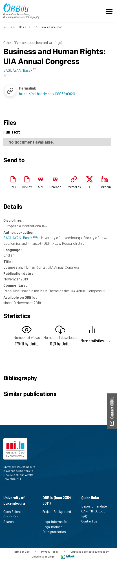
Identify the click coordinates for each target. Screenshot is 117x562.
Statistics (12, 517)
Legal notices (54, 527)
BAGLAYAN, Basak (20, 237)
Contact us (91, 521)
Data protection (56, 532)
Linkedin (104, 187)
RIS (13, 187)
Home (22, 26)
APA (41, 187)
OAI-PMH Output (95, 511)
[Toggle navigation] (110, 11)
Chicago (55, 187)
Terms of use (21, 551)
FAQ (86, 516)
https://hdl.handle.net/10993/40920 (47, 93)
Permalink (74, 187)
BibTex (27, 187)
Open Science (15, 512)
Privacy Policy (49, 551)
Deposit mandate (96, 506)
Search (10, 522)
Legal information (57, 522)
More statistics (92, 340)
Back (12, 26)
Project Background (56, 514)
